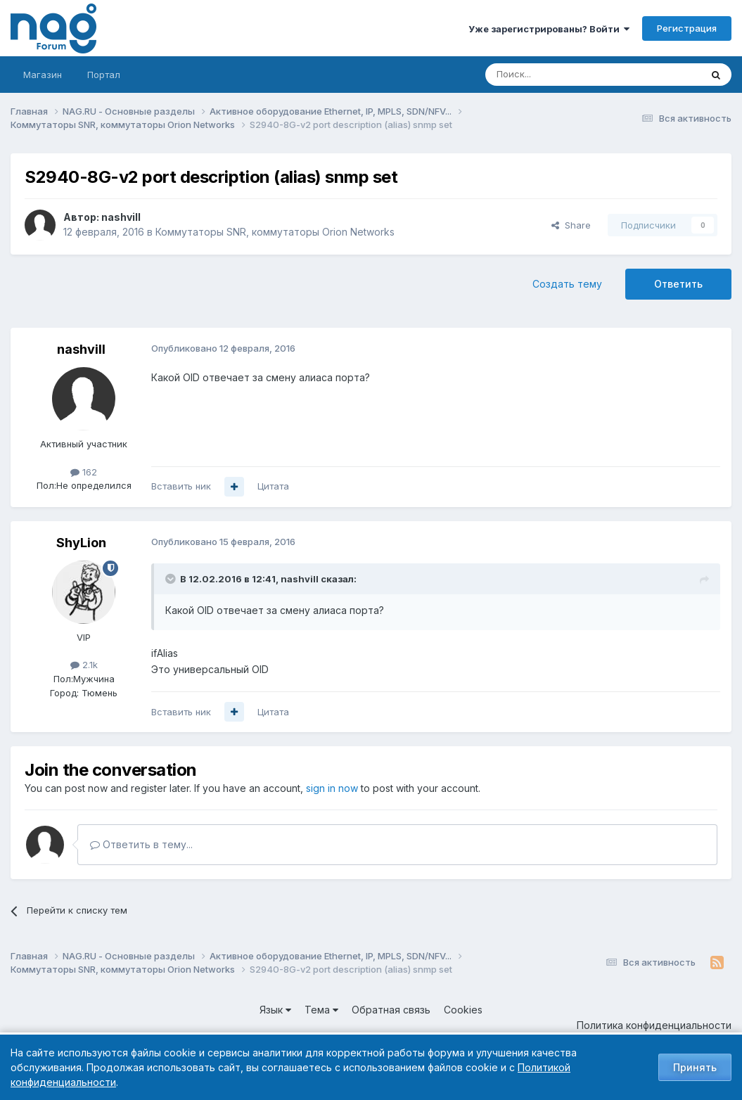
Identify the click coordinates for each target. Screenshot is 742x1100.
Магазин (42, 74)
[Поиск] (554, 74)
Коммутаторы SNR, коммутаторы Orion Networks (275, 232)
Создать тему (567, 284)
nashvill (121, 217)
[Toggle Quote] (171, 578)
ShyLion (81, 542)
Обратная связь (391, 1010)
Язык (275, 1010)
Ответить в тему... (141, 844)
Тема (321, 1010)
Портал (103, 74)
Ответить (678, 284)
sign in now (332, 788)
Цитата (273, 486)
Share (571, 225)
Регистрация (687, 28)
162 (83, 472)
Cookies (463, 1010)
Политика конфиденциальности (654, 1025)
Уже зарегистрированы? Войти (548, 28)
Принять (695, 1067)
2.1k (84, 664)
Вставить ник (181, 486)
